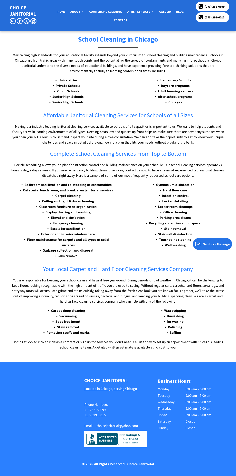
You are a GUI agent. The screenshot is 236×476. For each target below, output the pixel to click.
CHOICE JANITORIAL (23, 11)
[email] (13, 21)
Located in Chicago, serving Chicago (110, 388)
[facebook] (20, 21)
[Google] (33, 21)
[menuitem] (62, 11)
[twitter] (27, 21)
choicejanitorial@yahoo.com (117, 425)
